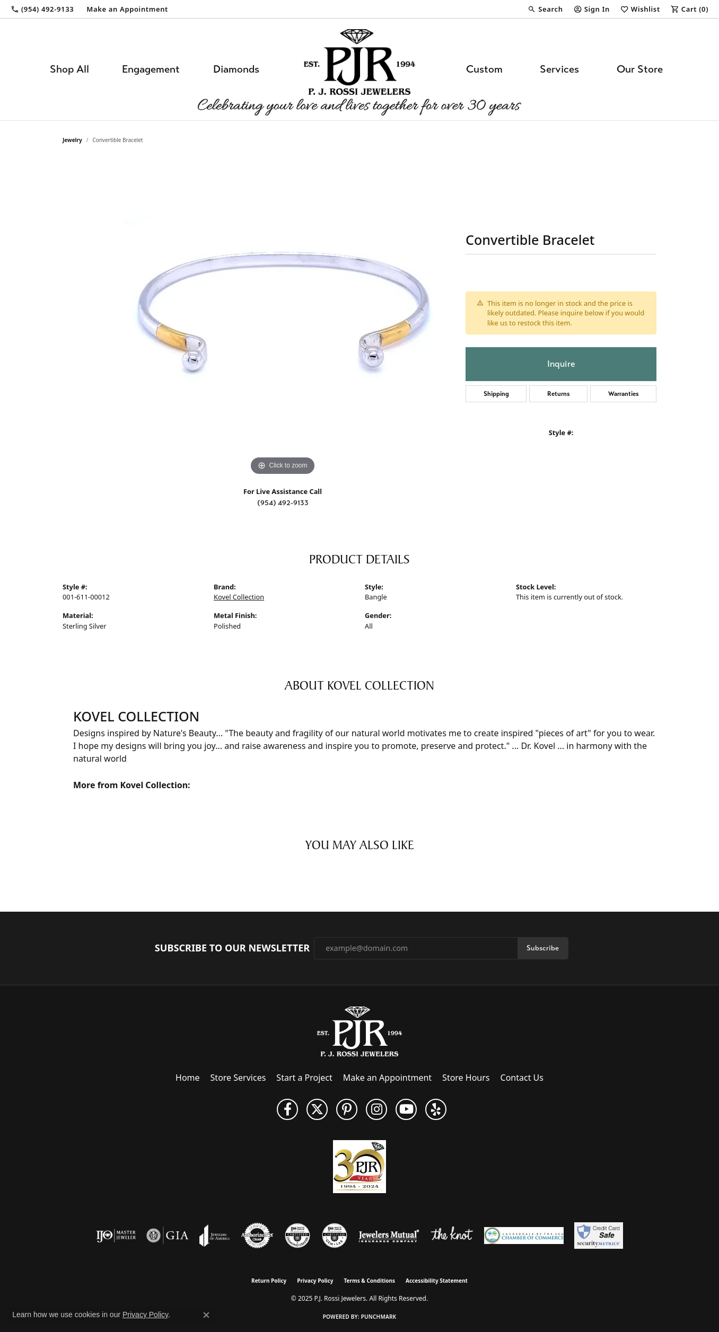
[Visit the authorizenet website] (257, 1235)
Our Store (640, 69)
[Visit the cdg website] (297, 1235)
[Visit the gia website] (167, 1235)
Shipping (496, 394)
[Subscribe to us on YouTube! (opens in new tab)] (406, 1109)
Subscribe (543, 947)
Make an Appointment (387, 1077)
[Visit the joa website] (214, 1235)
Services (559, 69)
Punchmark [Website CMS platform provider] (379, 1316)
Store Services (238, 1077)
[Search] (545, 9)
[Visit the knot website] (452, 1235)
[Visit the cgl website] (334, 1235)
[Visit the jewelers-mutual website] (388, 1235)
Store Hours (465, 1077)
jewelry (72, 140)
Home (188, 1077)
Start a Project (304, 1077)
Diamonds (236, 69)
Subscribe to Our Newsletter (232, 948)
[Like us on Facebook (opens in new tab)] (287, 1109)
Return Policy (268, 1280)
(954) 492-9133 (283, 502)
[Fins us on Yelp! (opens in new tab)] (435, 1109)
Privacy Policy (315, 1280)
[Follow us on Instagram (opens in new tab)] (376, 1109)
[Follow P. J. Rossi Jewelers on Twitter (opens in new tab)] (317, 1109)
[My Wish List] (640, 9)
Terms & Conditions (369, 1280)
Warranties (623, 394)
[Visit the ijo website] (116, 1235)
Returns (558, 394)
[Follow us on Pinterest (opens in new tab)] (346, 1109)
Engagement (151, 69)
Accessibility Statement (437, 1280)
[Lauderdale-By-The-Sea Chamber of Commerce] (524, 1235)
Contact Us (522, 1077)
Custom (484, 69)
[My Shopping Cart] (689, 9)
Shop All (69, 69)
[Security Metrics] (598, 1235)
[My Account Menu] (592, 9)
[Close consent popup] (206, 1315)
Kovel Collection (239, 597)
